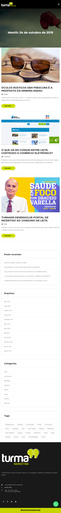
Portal (5, 224)
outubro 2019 (8, 310)
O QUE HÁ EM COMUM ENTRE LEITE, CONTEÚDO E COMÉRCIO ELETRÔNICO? (27, 151)
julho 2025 (7, 301)
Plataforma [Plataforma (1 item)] (37, 433)
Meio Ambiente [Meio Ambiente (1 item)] (9, 433)
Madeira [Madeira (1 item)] (41, 428)
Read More (8, 106)
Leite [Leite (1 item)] (23, 428)
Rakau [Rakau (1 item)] (52, 433)
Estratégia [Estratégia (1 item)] (15, 428)
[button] (55, 504)
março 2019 (7, 315)
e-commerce (7, 156)
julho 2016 (7, 324)
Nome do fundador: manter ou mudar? (15, 263)
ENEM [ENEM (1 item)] (7, 428)
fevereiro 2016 (8, 342)
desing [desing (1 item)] (39, 424)
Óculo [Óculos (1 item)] (43, 437)
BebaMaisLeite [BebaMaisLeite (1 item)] (9, 424)
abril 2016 (7, 333)
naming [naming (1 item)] (20, 433)
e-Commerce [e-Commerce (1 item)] (48, 424)
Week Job (7, 403)
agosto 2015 (7, 351)
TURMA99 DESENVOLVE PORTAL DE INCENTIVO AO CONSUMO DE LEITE (24, 219)
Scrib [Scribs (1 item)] (23, 437)
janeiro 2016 (7, 346)
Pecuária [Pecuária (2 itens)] (27, 433)
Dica (5, 372)
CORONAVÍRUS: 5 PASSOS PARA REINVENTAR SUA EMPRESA (22, 267)
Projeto (6, 94)
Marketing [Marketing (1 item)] (50, 428)
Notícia (6, 390)
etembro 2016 (8, 319)
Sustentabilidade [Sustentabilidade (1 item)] (33, 437)
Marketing (7, 381)
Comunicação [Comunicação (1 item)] (30, 424)
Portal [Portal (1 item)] (45, 433)
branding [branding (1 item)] (20, 424)
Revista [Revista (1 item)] (16, 437)
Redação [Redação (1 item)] (7, 437)
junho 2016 (7, 328)
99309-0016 (8, 487)
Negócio (7, 385)
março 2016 (7, 337)
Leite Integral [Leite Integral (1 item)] (32, 428)
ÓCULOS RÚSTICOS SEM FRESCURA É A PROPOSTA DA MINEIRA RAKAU (26, 89)
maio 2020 (7, 306)
